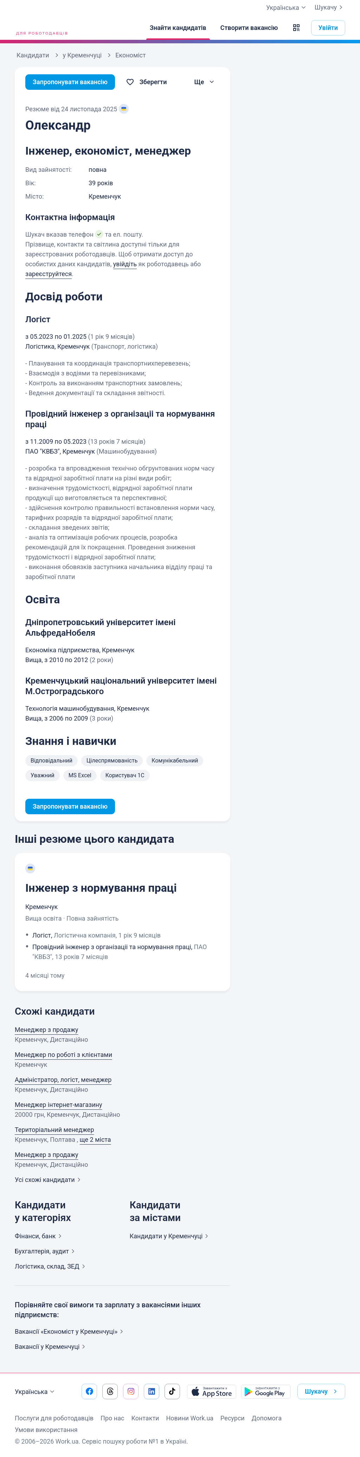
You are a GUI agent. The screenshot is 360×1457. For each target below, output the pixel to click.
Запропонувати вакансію (70, 82)
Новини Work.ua (189, 1418)
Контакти (145, 1418)
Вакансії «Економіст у (70, 1331)
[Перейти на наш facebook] (89, 1391)
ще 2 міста (95, 1139)
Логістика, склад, (51, 1266)
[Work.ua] (41, 28)
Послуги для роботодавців (54, 1418)
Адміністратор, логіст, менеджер (63, 1079)
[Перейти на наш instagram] (131, 1391)
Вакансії (51, 1346)
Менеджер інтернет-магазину (58, 1104)
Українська (35, 1392)
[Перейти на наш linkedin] (151, 1391)
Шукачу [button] (322, 1391)
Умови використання (46, 1429)
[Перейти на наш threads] (110, 1391)
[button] (296, 28)
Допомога (267, 1418)
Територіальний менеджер (54, 1129)
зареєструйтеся (48, 274)
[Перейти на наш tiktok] (172, 1391)
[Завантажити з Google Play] (265, 1391)
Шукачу (330, 7)
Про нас (112, 1418)
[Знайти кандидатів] (178, 28)
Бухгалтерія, (46, 1251)
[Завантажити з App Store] (211, 1391)
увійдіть (125, 264)
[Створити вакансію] (249, 28)
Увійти (328, 27)
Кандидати (170, 1236)
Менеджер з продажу (46, 1029)
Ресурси (232, 1418)
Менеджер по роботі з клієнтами (63, 1054)
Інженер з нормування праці (101, 888)
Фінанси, (39, 1236)
